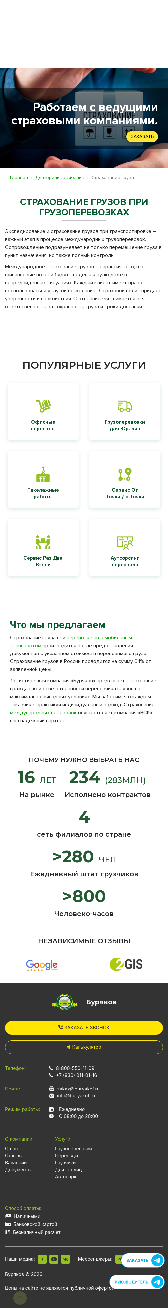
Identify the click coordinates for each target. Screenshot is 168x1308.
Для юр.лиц (68, 1169)
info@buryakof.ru (76, 1095)
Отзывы (13, 1155)
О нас (11, 1148)
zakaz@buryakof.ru (78, 1088)
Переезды (66, 1155)
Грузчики (65, 1162)
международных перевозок (43, 712)
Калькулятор (84, 1047)
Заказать (142, 136)
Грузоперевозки (73, 1148)
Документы (18, 1169)
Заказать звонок (84, 1027)
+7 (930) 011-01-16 (76, 1075)
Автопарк (66, 1176)
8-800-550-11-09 (75, 1068)
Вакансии (16, 1162)
